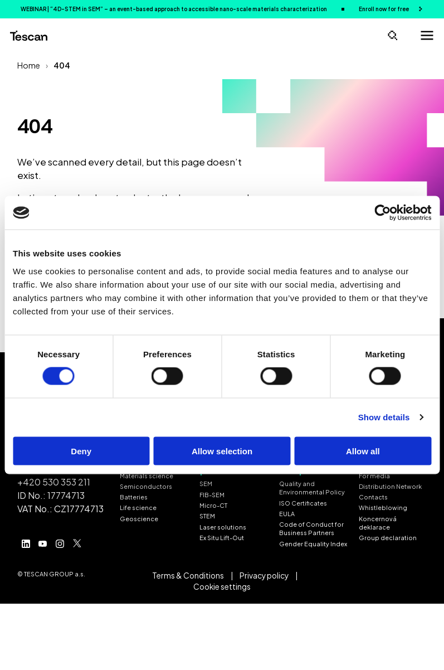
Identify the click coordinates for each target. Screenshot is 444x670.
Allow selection (222, 450)
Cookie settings (222, 586)
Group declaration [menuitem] (388, 537)
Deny (81, 450)
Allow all (363, 450)
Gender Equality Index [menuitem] (313, 543)
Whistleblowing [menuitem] (383, 507)
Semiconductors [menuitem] (146, 486)
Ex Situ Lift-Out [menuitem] (221, 537)
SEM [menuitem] (205, 483)
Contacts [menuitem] (373, 497)
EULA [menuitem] (287, 513)
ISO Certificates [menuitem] (303, 503)
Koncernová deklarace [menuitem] (378, 523)
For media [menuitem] (374, 475)
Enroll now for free (384, 9)
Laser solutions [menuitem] (222, 527)
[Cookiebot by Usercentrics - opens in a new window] (382, 213)
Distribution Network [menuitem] (390, 486)
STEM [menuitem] (207, 516)
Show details (384, 417)
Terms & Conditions (188, 575)
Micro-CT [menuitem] (213, 505)
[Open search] (392, 35)
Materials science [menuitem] (146, 475)
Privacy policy (264, 575)
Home (28, 65)
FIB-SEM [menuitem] (212, 494)
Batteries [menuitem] (134, 497)
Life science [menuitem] (138, 507)
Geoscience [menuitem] (139, 518)
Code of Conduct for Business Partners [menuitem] (311, 528)
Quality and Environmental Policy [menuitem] (312, 488)
